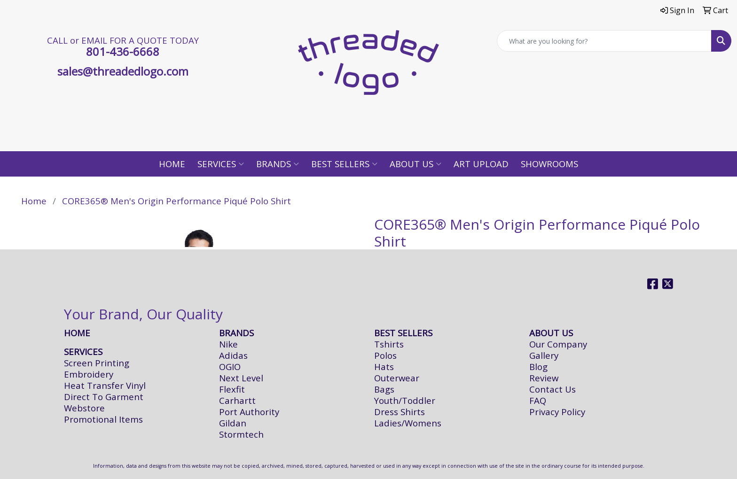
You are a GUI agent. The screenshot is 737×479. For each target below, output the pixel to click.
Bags (384, 389)
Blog (538, 366)
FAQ (537, 400)
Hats (384, 366)
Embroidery (88, 374)
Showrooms (549, 164)
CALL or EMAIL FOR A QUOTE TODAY (123, 40)
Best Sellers (344, 164)
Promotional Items (103, 419)
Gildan (232, 423)
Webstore (84, 408)
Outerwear (396, 378)
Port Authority (249, 411)
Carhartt (237, 400)
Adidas (233, 355)
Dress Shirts (399, 411)
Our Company (558, 344)
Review (543, 378)
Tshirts (389, 344)
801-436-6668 (122, 51)
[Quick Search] (604, 41)
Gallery (543, 355)
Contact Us (552, 389)
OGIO (230, 366)
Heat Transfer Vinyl (105, 385)
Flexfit (232, 389)
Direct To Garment (103, 396)
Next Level (241, 378)
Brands (277, 164)
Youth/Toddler (404, 400)
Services (220, 164)
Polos (385, 355)
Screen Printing (96, 363)
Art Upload (481, 164)
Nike (228, 344)
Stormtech (241, 434)
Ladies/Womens (407, 423)
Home (172, 164)
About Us (415, 164)
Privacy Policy (557, 411)
